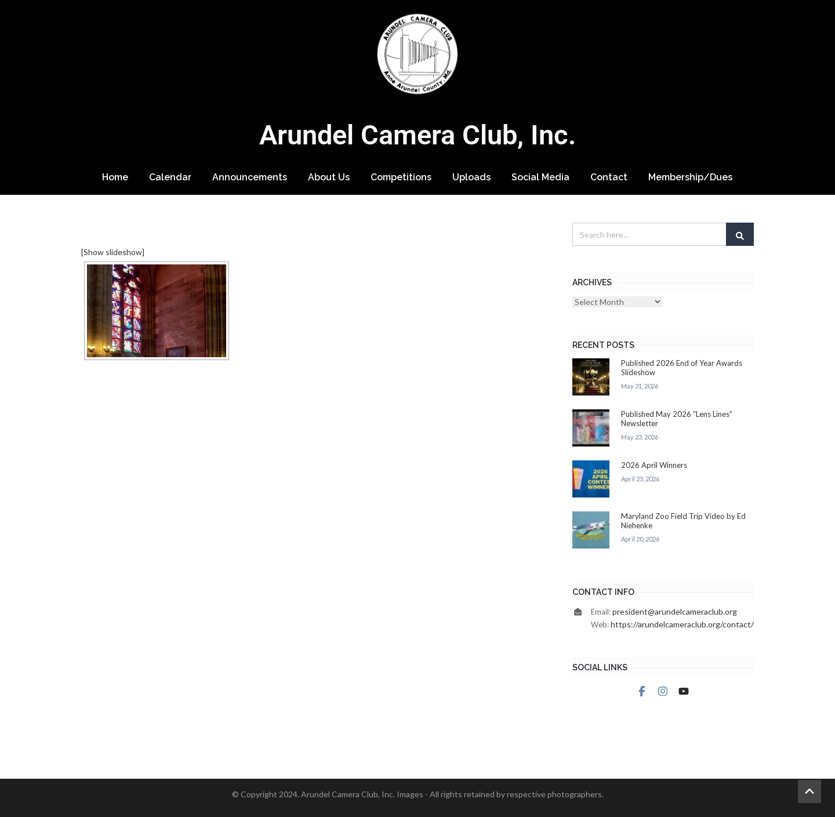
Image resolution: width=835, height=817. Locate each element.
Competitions (401, 177)
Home (115, 177)
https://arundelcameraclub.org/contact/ (682, 624)
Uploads (471, 177)
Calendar (170, 177)
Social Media (540, 177)
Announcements (249, 177)
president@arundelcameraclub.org (674, 611)
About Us (329, 177)
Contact (608, 177)
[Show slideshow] (112, 252)
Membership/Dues (690, 177)
